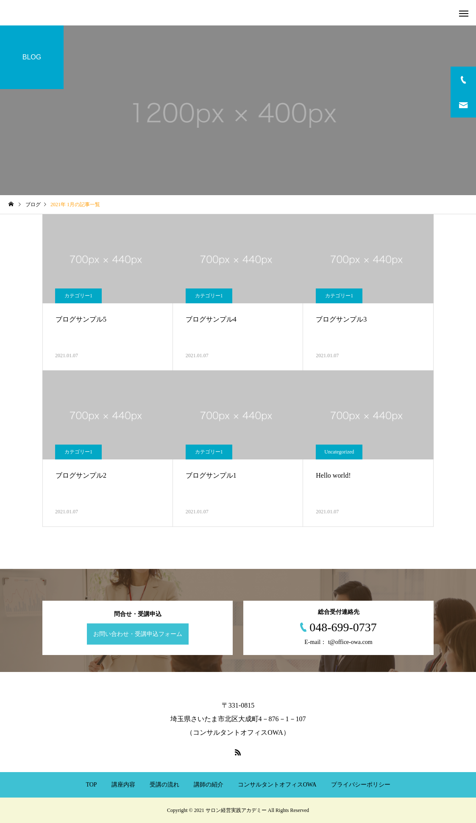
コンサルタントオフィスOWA (277, 784)
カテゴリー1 (78, 296)
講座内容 (123, 784)
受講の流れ (164, 784)
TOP (91, 784)
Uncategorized (339, 452)
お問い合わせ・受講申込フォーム (137, 634)
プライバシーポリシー (360, 784)
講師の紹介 (208, 784)
